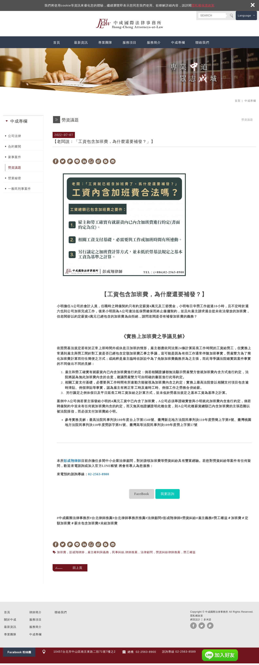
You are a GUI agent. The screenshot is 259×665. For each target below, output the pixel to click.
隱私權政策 (196, 617)
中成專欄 (178, 44)
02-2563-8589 (185, 653)
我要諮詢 (167, 495)
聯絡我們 (202, 44)
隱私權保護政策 (203, 5)
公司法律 (14, 137)
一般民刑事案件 (19, 190)
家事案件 (14, 158)
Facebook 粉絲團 (19, 653)
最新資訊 (81, 44)
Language (244, 15)
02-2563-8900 (145, 653)
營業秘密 (14, 179)
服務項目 (130, 44)
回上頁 (79, 569)
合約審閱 (14, 148)
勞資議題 (14, 169)
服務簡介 (154, 44)
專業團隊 (105, 44)
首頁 (56, 44)
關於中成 (10, 621)
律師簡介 (35, 613)
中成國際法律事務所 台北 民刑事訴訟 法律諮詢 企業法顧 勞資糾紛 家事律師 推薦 (129, 24)
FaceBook (141, 495)
